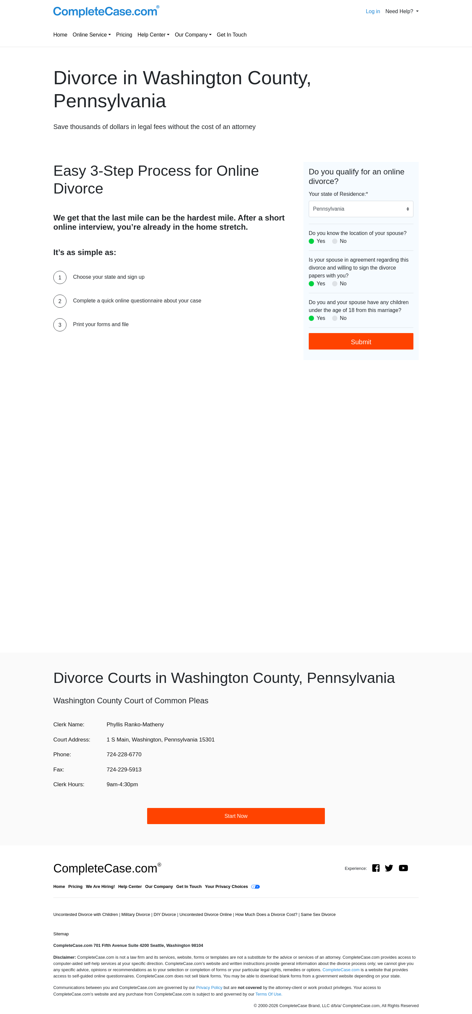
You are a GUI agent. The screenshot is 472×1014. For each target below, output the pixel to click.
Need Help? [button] (400, 11)
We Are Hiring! (100, 886)
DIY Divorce (165, 914)
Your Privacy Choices (226, 886)
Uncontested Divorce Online (206, 914)
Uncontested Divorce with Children (86, 914)
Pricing (124, 35)
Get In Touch (232, 35)
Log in (373, 11)
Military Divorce (136, 914)
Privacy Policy (209, 987)
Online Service (90, 35)
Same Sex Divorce (318, 914)
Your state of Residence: (338, 194)
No (343, 241)
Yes (321, 241)
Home (60, 35)
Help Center (152, 35)
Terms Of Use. (268, 994)
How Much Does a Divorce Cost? (267, 914)
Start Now (236, 816)
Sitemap (61, 933)
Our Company (191, 35)
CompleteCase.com (107, 868)
